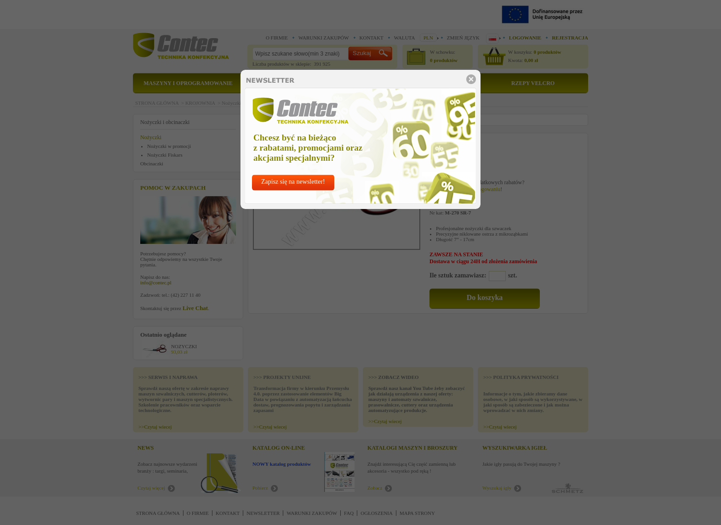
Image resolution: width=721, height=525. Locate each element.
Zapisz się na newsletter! (293, 181)
